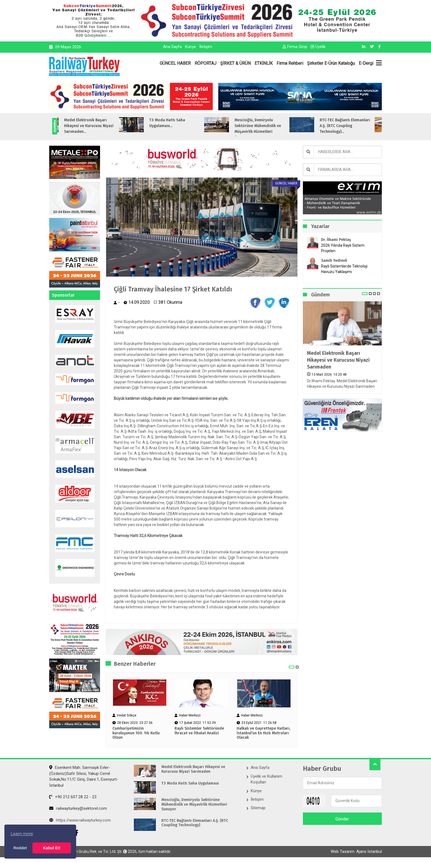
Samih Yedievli (334, 260)
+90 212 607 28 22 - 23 (72, 796)
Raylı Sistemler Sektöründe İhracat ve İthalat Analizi (199, 730)
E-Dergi (366, 63)
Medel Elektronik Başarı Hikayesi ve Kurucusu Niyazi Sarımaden (338, 360)
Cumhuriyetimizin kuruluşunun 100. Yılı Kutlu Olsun (136, 733)
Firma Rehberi (290, 63)
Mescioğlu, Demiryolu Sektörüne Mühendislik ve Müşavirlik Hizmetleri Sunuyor (194, 804)
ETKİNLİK (264, 63)
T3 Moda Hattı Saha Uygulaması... (176, 123)
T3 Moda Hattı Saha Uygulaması (190, 783)
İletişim (205, 46)
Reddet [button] (20, 848)
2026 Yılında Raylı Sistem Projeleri (342, 248)
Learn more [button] (21, 833)
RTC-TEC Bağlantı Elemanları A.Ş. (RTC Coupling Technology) (194, 823)
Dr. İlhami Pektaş (336, 239)
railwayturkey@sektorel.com (78, 808)
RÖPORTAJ (205, 63)
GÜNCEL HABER (175, 63)
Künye (190, 46)
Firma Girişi (295, 46)
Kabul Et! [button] (51, 848)
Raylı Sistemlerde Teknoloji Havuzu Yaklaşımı (344, 269)
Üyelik (318, 46)
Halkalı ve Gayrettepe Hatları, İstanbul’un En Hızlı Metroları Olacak (263, 733)
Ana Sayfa (172, 46)
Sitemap (258, 807)
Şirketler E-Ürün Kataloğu (331, 63)
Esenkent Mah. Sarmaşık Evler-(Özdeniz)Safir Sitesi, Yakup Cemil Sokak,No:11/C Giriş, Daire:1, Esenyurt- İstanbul (83, 776)
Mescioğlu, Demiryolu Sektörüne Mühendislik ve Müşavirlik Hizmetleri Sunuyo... (267, 129)
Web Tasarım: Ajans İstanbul (356, 851)
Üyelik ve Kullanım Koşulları (266, 779)
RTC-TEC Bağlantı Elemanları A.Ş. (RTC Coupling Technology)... (354, 126)
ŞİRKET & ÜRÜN (235, 63)
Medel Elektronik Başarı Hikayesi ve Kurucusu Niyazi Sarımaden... (98, 126)
